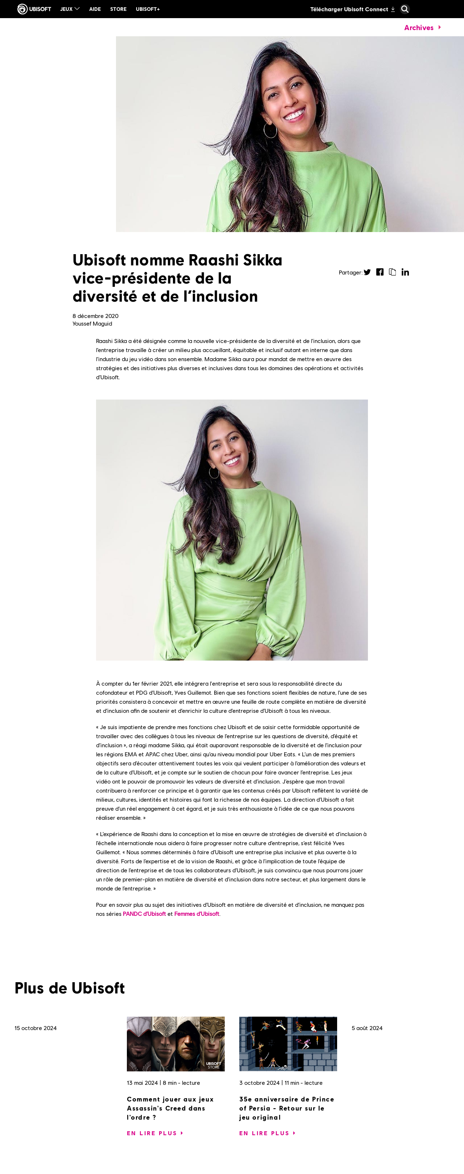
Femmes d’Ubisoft (196, 913)
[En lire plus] (152, 1133)
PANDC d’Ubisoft (144, 913)
